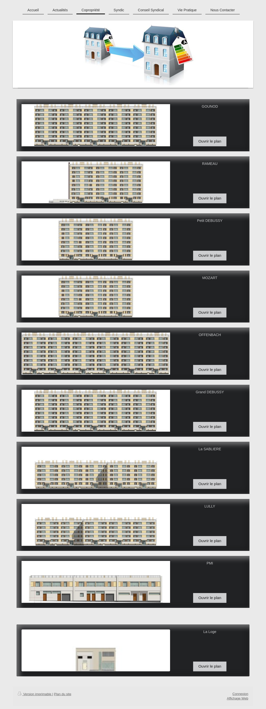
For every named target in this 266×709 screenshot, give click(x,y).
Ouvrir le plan (209, 141)
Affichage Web (237, 698)
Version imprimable (35, 694)
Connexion (240, 694)
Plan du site (62, 694)
